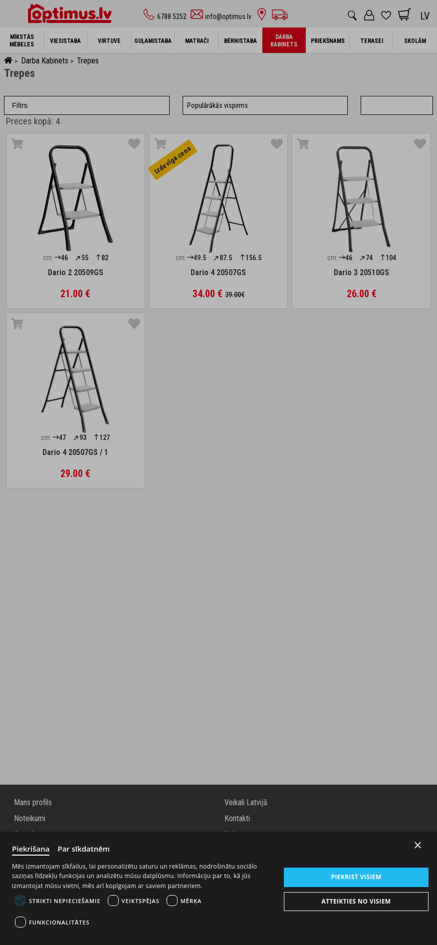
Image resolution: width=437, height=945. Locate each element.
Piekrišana (31, 849)
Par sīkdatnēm (84, 849)
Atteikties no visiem (356, 901)
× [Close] (418, 845)
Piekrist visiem (356, 877)
